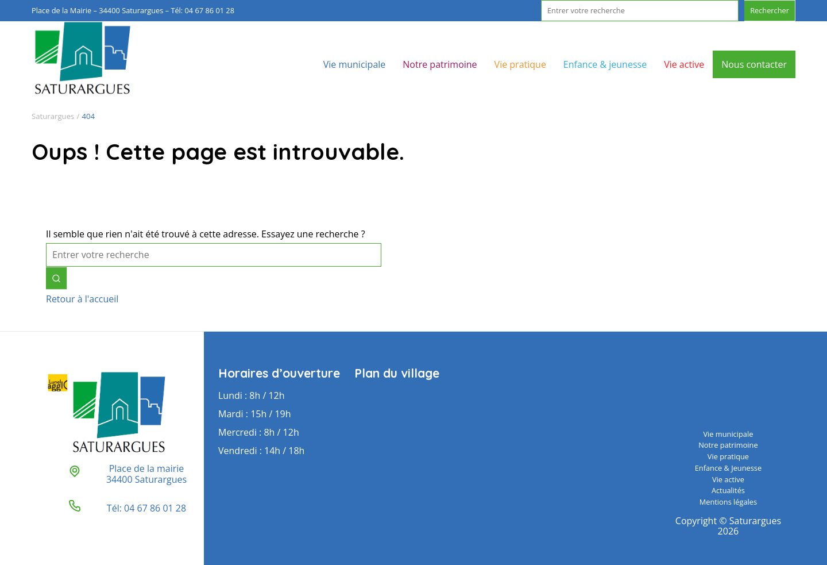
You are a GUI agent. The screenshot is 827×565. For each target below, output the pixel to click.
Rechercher (769, 10)
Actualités (728, 490)
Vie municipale (354, 64)
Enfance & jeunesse (605, 64)
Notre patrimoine (440, 64)
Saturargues (53, 116)
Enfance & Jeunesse (728, 468)
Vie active (684, 64)
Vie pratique (520, 64)
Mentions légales (728, 502)
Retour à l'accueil (82, 299)
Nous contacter (754, 64)
